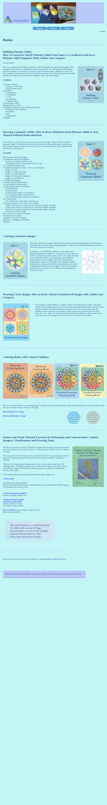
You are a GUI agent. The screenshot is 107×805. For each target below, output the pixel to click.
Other (67, 28)
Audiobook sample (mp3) (12, 502)
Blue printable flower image (13, 412)
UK (54, 559)
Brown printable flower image (14, 416)
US (61, 559)
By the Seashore (9, 510)
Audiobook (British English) (13, 500)
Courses (53, 28)
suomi (102, 31)
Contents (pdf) (8, 479)
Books (40, 28)
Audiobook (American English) (14, 493)
